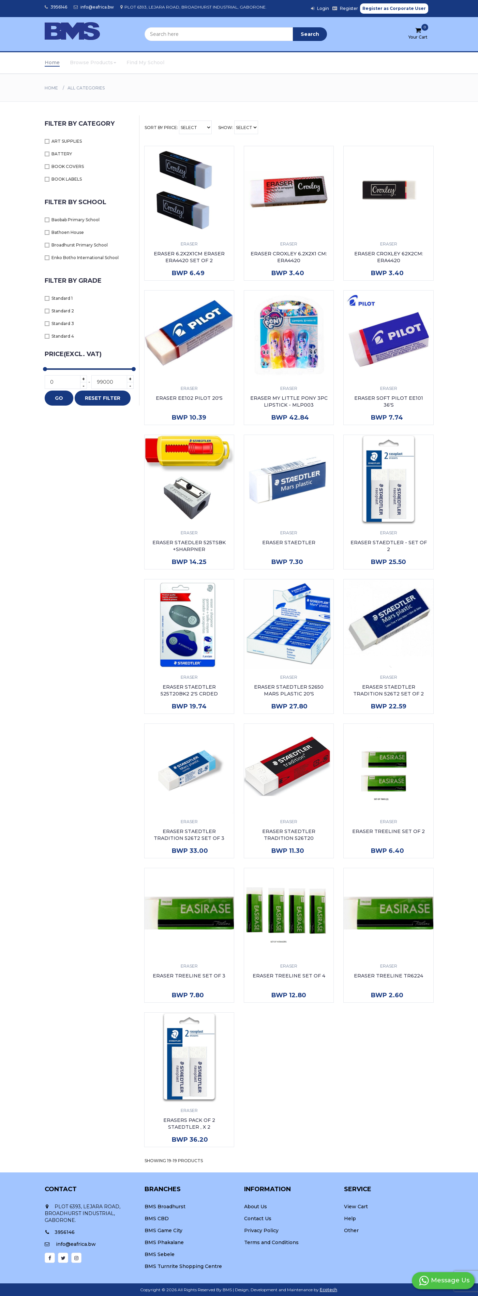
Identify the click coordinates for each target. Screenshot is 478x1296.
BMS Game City (163, 1230)
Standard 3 (62, 323)
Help (350, 1218)
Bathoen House (67, 232)
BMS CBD (157, 1218)
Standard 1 (62, 298)
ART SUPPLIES (66, 141)
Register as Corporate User (394, 8)
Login (320, 8)
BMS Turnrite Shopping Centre (183, 1266)
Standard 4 (62, 336)
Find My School (145, 62)
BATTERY (61, 153)
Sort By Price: (178, 127)
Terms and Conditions (271, 1242)
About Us (255, 1206)
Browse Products (93, 62)
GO (59, 398)
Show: (238, 127)
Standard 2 (62, 310)
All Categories (86, 87)
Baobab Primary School (75, 219)
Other (351, 1230)
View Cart (356, 1206)
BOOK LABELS (66, 179)
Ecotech (328, 1289)
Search (310, 34)
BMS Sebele (160, 1254)
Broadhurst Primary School (79, 245)
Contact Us (257, 1218)
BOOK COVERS (67, 166)
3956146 (56, 7)
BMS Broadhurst (165, 1206)
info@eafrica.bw (94, 7)
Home (52, 62)
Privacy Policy (261, 1230)
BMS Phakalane (164, 1242)
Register (345, 8)
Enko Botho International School (85, 257)
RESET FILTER (102, 398)
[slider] (45, 369)
